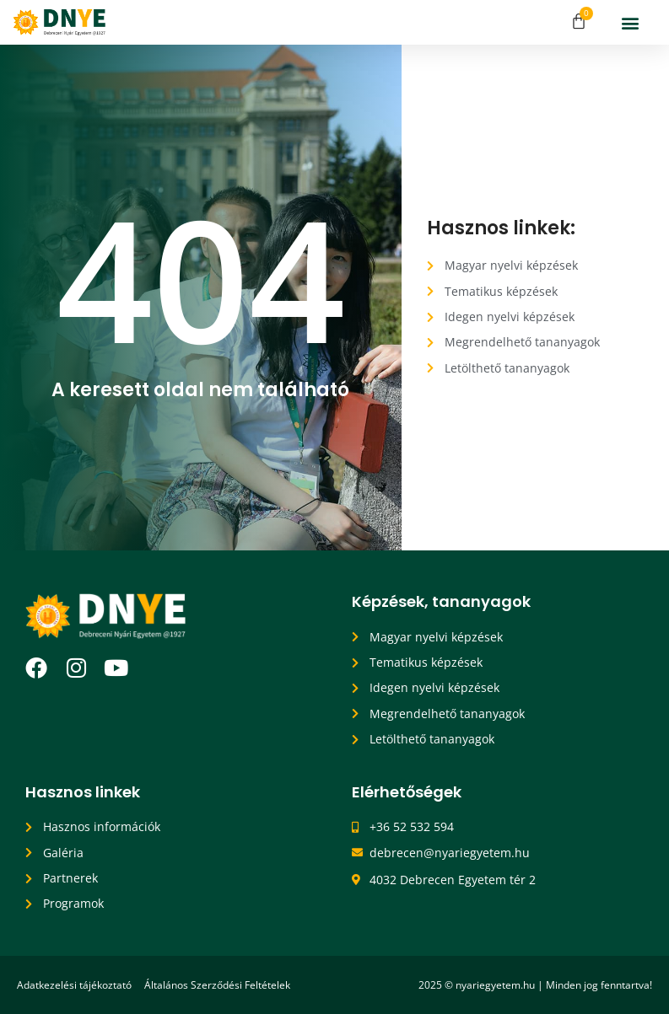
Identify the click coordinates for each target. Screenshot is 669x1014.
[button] (631, 22)
